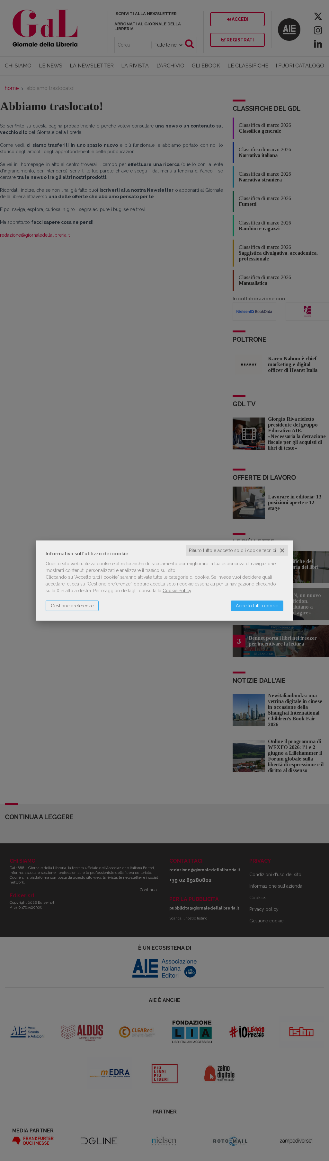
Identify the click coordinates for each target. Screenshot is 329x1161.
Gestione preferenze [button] (72, 605)
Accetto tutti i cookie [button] (257, 605)
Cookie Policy (177, 590)
